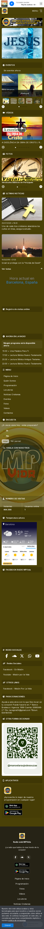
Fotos (6, 403)
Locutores (8, 390)
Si (7, 430)
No (7, 436)
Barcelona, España (22, 280)
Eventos (7, 399)
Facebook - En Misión (13, 669)
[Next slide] (40, 106)
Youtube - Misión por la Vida (16, 674)
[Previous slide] (3, 147)
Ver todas (22, 269)
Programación (10, 385)
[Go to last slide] (3, 106)
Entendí (8, 925)
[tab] (15, 147)
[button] (6, 101)
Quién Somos (10, 381)
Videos (7, 408)
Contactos (8, 413)
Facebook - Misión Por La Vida (17, 688)
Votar (5, 441)
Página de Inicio (11, 376)
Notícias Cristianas (12, 394)
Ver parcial (16, 441)
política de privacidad (17, 920)
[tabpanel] (22, 130)
